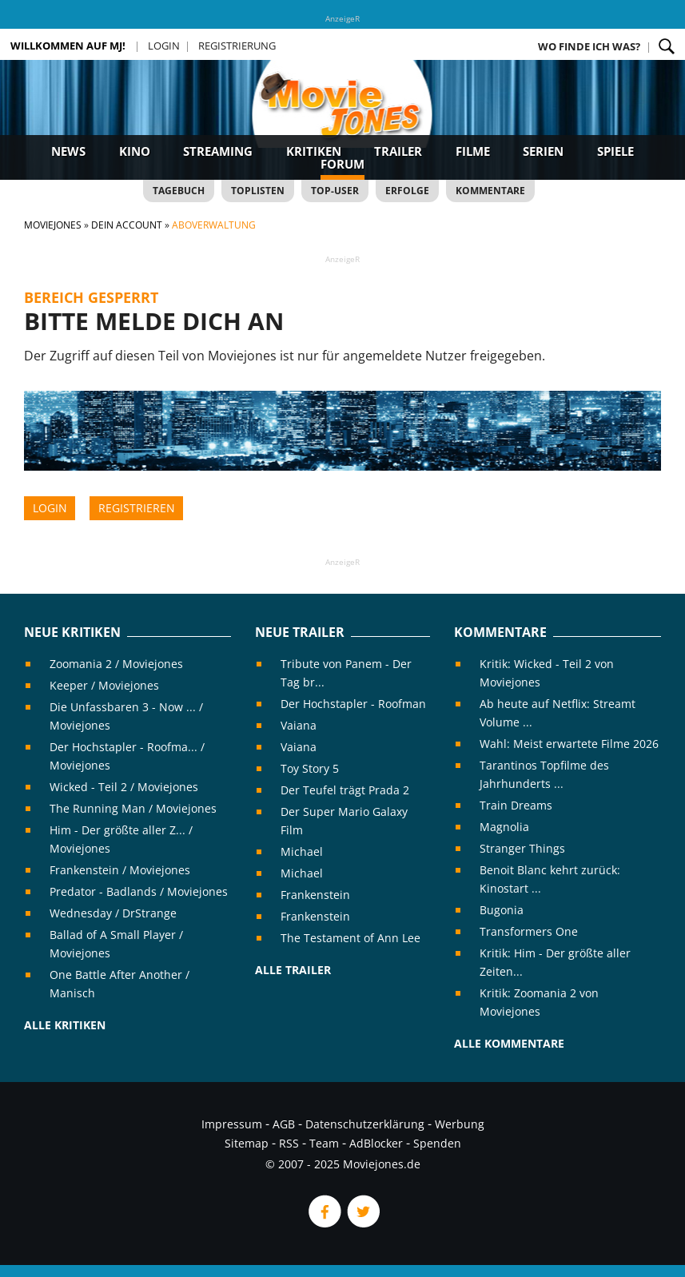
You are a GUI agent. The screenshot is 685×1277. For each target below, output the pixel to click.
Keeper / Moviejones (104, 685)
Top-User (335, 190)
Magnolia (504, 826)
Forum (342, 164)
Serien (543, 151)
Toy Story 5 (310, 768)
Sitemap (247, 1143)
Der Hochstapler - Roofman (353, 703)
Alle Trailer (293, 969)
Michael (302, 851)
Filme (473, 151)
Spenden (437, 1143)
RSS (289, 1143)
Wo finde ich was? (589, 46)
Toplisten (258, 190)
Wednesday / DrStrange (113, 913)
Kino (134, 151)
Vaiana (299, 725)
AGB (284, 1124)
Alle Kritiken (65, 1024)
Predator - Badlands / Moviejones (139, 891)
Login (164, 45)
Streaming (218, 151)
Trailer (398, 151)
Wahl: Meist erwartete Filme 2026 (569, 743)
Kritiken (313, 151)
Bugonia (502, 909)
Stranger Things (522, 848)
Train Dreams (516, 805)
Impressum (231, 1124)
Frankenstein (315, 894)
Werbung (459, 1124)
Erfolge (407, 190)
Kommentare (490, 190)
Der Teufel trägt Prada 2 (345, 790)
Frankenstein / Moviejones (120, 869)
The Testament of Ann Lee (350, 937)
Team (324, 1143)
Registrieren (136, 507)
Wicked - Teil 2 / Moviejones (124, 786)
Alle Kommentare (509, 1043)
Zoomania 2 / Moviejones (116, 663)
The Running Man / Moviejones (133, 808)
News (68, 151)
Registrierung (237, 45)
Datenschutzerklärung (364, 1124)
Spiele (615, 151)
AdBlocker (376, 1143)
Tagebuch (179, 190)
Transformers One (529, 931)
